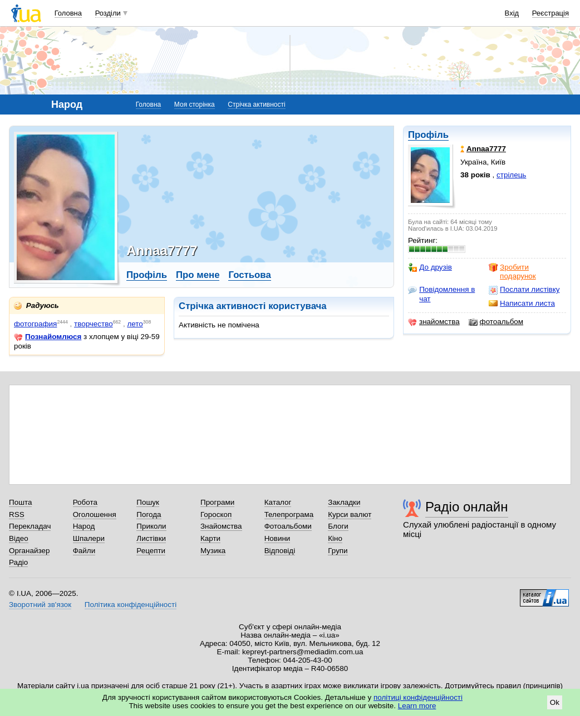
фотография (35, 324)
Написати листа (522, 303)
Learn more (417, 706)
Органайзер (29, 550)
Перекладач (30, 526)
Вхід (512, 13)
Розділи (108, 13)
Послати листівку (524, 289)
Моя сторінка (194, 104)
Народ (84, 526)
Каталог (278, 502)
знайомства (434, 321)
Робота (85, 502)
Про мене (198, 275)
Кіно (335, 538)
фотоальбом (496, 321)
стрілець (511, 175)
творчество (93, 324)
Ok (554, 702)
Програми (217, 502)
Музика (212, 550)
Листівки (151, 538)
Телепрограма (289, 514)
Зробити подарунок (512, 271)
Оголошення (94, 514)
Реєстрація (550, 13)
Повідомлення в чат (441, 293)
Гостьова (249, 275)
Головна (68, 13)
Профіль (428, 135)
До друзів (430, 267)
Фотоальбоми (288, 526)
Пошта (20, 502)
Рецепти (150, 550)
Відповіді (280, 550)
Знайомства (221, 526)
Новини (277, 538)
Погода (148, 514)
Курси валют (349, 514)
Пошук (147, 502)
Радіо (18, 562)
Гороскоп (216, 514)
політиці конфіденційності (418, 697)
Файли (84, 550)
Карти (210, 538)
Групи (337, 550)
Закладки (344, 502)
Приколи (151, 526)
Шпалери (89, 538)
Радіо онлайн (466, 506)
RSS (16, 514)
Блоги (338, 526)
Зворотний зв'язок (40, 604)
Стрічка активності (256, 104)
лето (134, 324)
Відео (18, 538)
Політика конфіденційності (130, 604)
